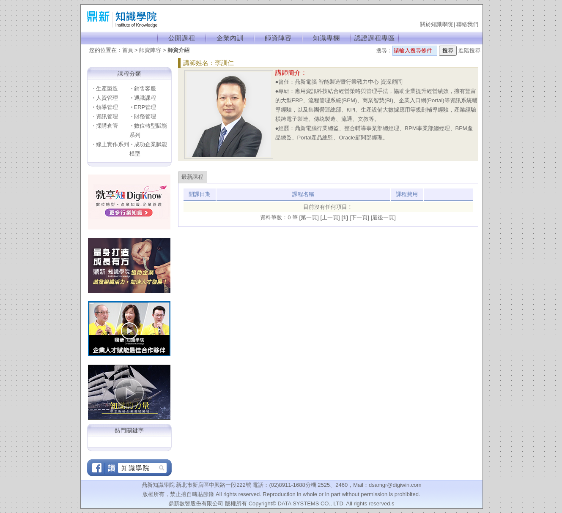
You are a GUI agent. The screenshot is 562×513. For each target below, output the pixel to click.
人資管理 (107, 98)
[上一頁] (330, 217)
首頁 (127, 50)
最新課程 (192, 177)
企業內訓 (230, 37)
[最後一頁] (383, 217)
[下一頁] (360, 217)
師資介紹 (178, 50)
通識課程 (145, 98)
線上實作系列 (112, 144)
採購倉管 (107, 126)
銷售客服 (145, 88)
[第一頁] (310, 217)
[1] (345, 217)
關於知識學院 (436, 24)
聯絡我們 (467, 24)
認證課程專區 (374, 37)
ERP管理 (145, 107)
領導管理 (107, 107)
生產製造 (107, 88)
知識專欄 (326, 37)
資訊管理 (107, 116)
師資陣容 (278, 37)
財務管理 (145, 116)
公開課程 (181, 37)
